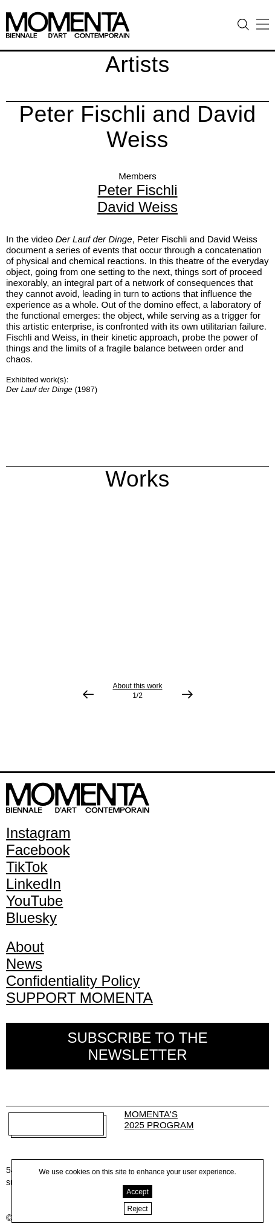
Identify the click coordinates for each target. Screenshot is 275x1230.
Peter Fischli (137, 190)
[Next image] (187, 694)
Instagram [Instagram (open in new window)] (38, 833)
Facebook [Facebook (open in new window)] (38, 850)
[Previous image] (88, 694)
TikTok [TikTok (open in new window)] (26, 867)
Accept (137, 1192)
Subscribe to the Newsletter (137, 1046)
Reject (138, 1209)
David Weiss (137, 207)
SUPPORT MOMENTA (79, 997)
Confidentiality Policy (73, 980)
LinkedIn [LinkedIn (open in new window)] (33, 884)
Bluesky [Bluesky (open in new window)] (31, 917)
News (24, 964)
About (25, 947)
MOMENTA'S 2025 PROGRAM (159, 1119)
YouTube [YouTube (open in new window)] (34, 901)
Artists (137, 64)
